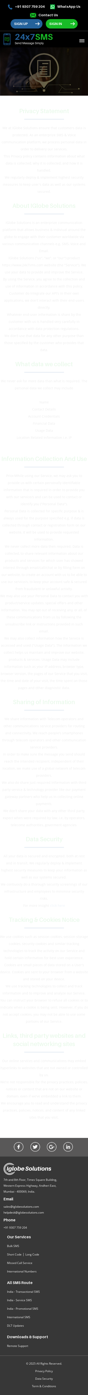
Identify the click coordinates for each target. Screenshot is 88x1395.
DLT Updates (15, 1326)
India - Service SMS (19, 1300)
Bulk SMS (13, 1246)
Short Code (14, 1254)
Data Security (44, 1379)
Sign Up (21, 23)
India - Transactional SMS (23, 1292)
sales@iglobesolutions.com (21, 1207)
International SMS (18, 1317)
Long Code (32, 1254)
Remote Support (17, 1346)
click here (57, 905)
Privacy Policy (44, 1371)
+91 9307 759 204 (26, 7)
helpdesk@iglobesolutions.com (24, 1212)
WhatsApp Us (65, 6)
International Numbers (22, 1271)
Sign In (55, 23)
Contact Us (44, 15)
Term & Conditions (44, 1386)
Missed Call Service (19, 1263)
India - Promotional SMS (22, 1309)
